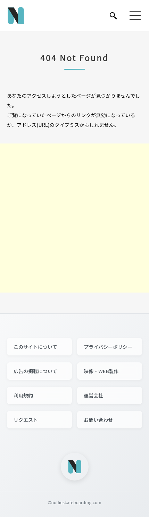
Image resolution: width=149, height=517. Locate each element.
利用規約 (23, 395)
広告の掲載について (35, 371)
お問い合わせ (98, 419)
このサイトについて (35, 346)
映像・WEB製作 (101, 371)
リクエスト (26, 419)
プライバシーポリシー (108, 346)
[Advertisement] (74, 218)
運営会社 (93, 395)
